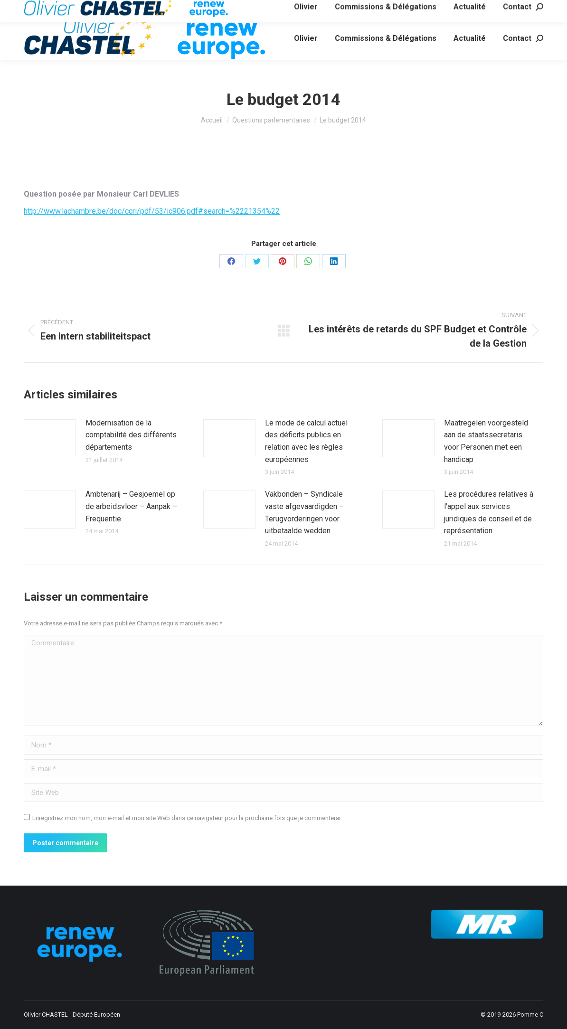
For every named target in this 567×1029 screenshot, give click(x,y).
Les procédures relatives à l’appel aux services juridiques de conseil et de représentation (488, 512)
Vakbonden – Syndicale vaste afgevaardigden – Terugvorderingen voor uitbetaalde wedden (304, 512)
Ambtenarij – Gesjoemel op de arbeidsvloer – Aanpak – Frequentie (131, 506)
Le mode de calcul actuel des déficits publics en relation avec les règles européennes (306, 441)
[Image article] (50, 438)
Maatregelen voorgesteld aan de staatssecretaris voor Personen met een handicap (486, 441)
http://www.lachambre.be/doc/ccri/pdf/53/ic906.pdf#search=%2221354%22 (152, 211)
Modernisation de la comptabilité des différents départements (131, 435)
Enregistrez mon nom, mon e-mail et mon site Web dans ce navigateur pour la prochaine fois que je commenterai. (187, 817)
